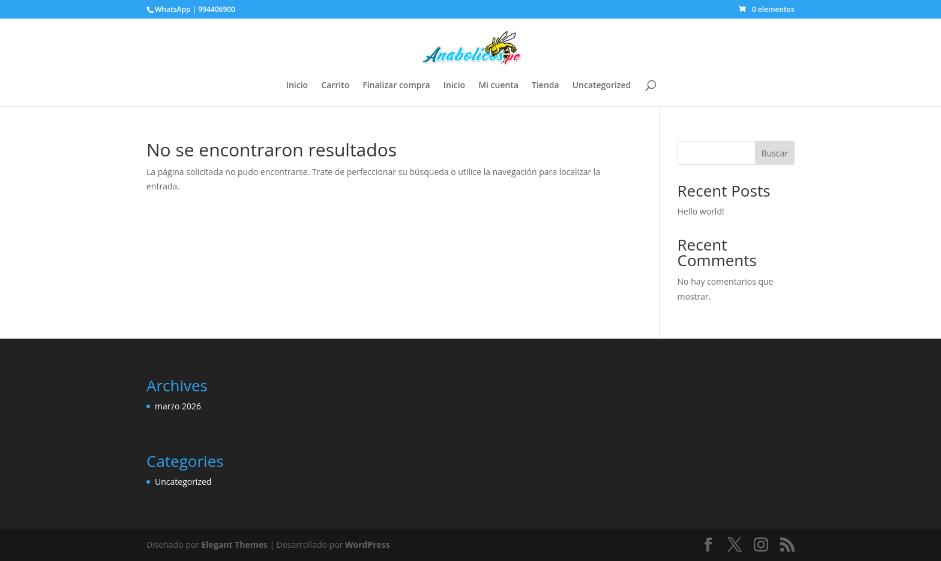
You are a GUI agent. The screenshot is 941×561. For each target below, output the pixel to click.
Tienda (545, 86)
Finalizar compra (396, 86)
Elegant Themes (235, 544)
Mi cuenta (498, 86)
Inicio (297, 86)
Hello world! (701, 211)
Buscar (775, 153)
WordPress (367, 544)
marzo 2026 (178, 406)
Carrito (335, 86)
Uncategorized (602, 86)
